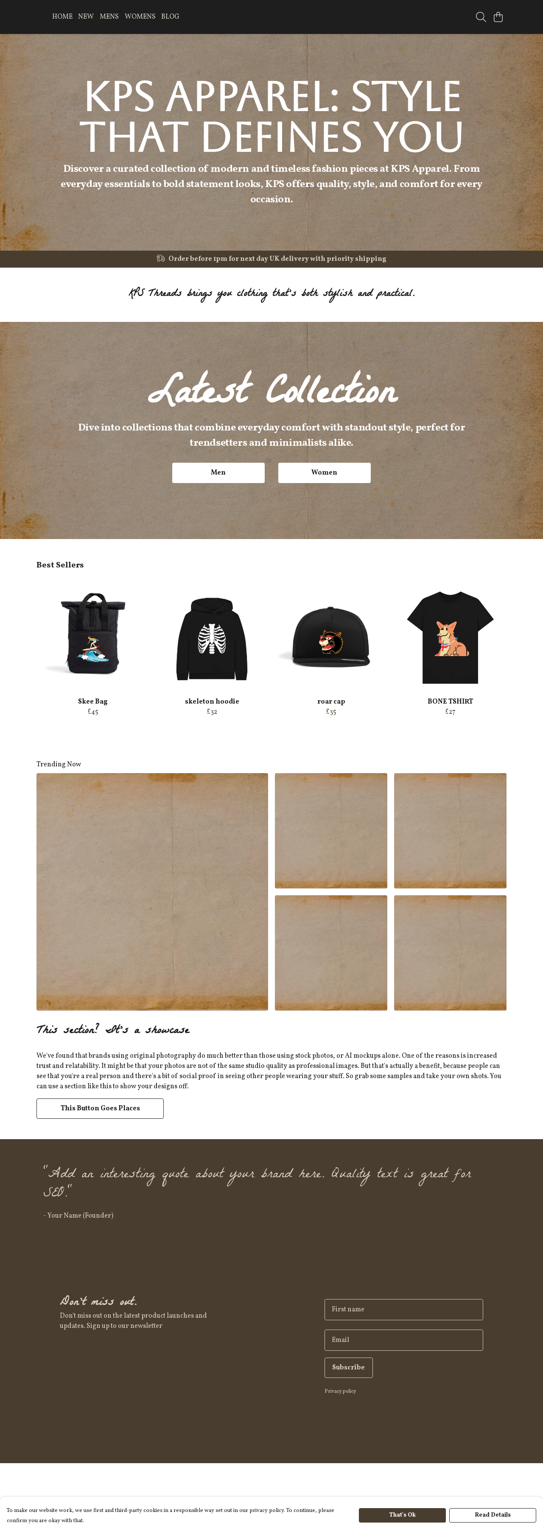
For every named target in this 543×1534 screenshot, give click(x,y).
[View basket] (498, 16)
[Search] (481, 16)
